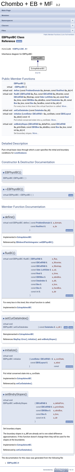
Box (15, 103)
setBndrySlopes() (49, 339)
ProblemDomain (33, 90)
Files (38, 31)
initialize (17, 114)
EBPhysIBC (19, 83)
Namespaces (38, 21)
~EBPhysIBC (19, 87)
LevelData (26, 114)
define (16, 90)
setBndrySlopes (21, 124)
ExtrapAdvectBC (24, 237)
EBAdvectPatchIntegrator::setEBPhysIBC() (34, 242)
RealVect (60, 90)
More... (65, 106)
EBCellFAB (48, 94)
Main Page (6, 10)
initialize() (32, 339)
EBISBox (30, 100)
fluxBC (17, 94)
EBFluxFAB (25, 94)
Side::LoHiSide (46, 97)
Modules (5, 15)
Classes (38, 26)
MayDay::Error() (20, 339)
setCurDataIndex (21, 110)
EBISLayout (66, 114)
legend (38, 73)
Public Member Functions (52, 35)
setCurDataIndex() (24, 383)
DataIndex (55, 100)
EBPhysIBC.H (19, 49)
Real (67, 97)
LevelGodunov (20, 153)
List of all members (68, 35)
